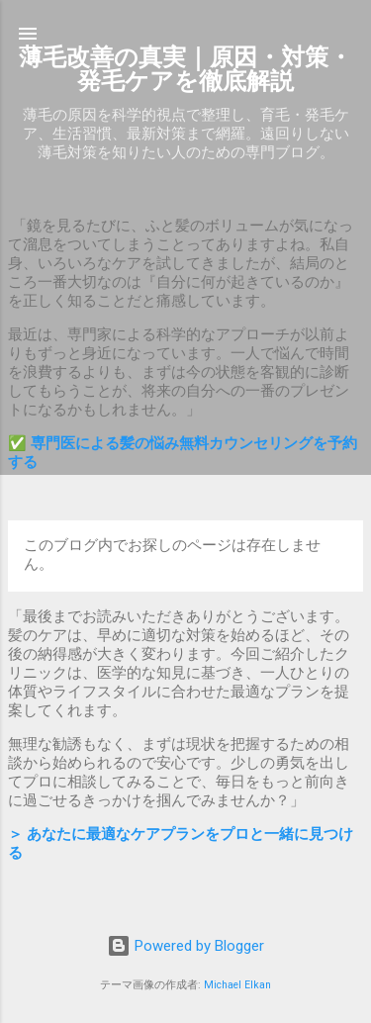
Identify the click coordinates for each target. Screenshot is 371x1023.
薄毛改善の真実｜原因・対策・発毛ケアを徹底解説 (185, 69)
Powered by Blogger (185, 946)
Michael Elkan (237, 984)
